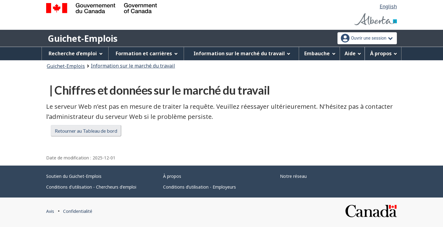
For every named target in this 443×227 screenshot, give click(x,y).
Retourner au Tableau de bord (86, 131)
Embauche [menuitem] (320, 53)
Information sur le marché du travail (133, 65)
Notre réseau (293, 176)
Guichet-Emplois (83, 38)
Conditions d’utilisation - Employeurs (199, 187)
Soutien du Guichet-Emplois (74, 176)
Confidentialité (77, 211)
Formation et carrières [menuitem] (147, 53)
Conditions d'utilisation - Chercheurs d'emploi (91, 187)
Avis (50, 211)
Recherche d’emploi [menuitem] (76, 53)
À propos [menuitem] (383, 53)
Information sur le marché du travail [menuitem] (242, 53)
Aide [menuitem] (353, 53)
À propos (172, 176)
